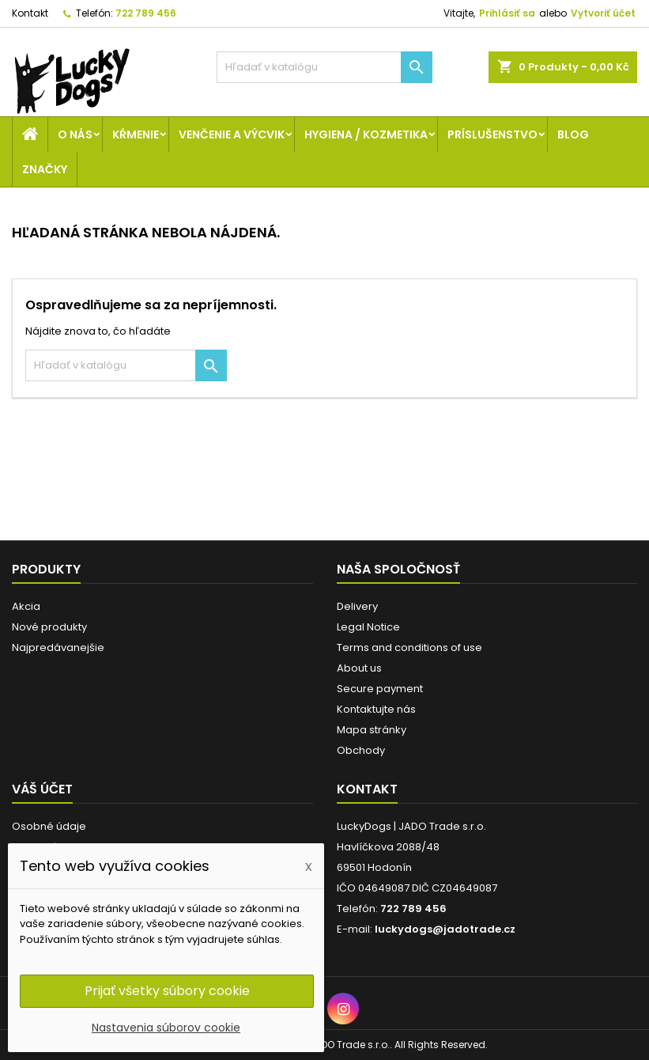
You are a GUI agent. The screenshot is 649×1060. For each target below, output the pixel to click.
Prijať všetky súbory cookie (167, 991)
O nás (75, 134)
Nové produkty (49, 626)
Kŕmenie (135, 134)
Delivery (357, 606)
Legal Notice (368, 626)
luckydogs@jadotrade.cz (445, 929)
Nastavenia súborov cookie (166, 1027)
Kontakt (30, 13)
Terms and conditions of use (409, 647)
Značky (44, 169)
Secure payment (380, 688)
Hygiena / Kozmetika (366, 134)
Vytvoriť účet (603, 13)
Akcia (26, 606)
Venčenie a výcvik (232, 134)
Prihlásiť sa (507, 13)
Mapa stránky (371, 729)
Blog (573, 134)
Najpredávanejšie (58, 647)
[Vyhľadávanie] (325, 67)
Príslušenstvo (492, 134)
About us (359, 668)
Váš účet (42, 789)
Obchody (361, 750)
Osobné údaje (49, 826)
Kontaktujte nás (376, 709)
